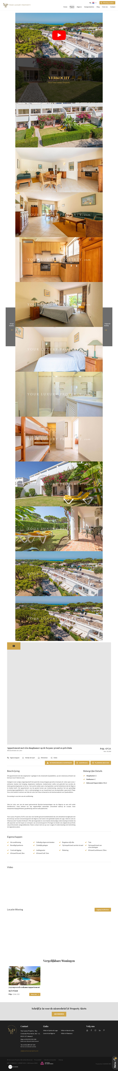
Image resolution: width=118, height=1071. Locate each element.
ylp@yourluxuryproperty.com (29, 1051)
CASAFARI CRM (107, 1064)
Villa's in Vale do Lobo (67, 1030)
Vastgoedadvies (89, 7)
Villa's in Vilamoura (66, 1033)
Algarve (79, 7)
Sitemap (61, 1060)
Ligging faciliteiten (103, 909)
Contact (112, 7)
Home (65, 7)
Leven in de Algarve (49, 1033)
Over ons (105, 7)
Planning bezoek (100, 763)
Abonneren (59, 1014)
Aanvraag (82, 763)
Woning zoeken (107, 3)
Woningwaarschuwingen (59, 763)
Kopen (72, 7)
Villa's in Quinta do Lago (50, 1030)
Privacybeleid (37, 1060)
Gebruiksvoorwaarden (50, 1060)
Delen (54, 758)
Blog (98, 7)
